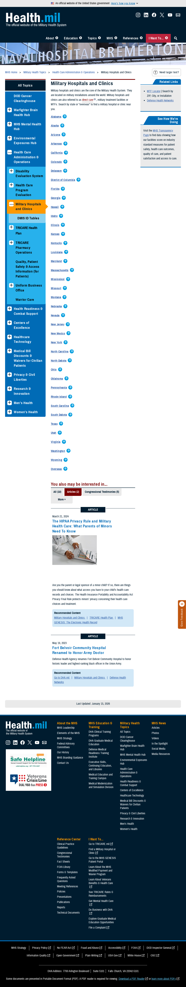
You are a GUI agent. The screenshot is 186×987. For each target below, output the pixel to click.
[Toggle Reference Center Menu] (141, 38)
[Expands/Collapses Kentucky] (57, 243)
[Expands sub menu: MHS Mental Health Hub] (9, 124)
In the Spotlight (160, 743)
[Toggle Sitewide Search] (175, 38)
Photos (155, 733)
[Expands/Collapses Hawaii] (56, 207)
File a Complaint (97, 927)
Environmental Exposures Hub (25, 140)
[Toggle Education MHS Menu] (80, 38)
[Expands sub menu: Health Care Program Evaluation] (11, 185)
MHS (110, 38)
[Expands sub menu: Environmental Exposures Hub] (9, 138)
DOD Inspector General (159, 948)
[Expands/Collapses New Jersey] (58, 324)
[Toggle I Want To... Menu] (166, 38)
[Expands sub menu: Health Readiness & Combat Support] (9, 308)
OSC (153, 955)
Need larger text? (166, 72)
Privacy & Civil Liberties (24, 377)
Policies (61, 891)
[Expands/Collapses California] (57, 153)
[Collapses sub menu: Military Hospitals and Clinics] (11, 204)
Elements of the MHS (68, 733)
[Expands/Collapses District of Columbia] (64, 180)
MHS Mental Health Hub (27, 126)
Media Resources (161, 754)
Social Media (158, 749)
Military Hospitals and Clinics (28, 206)
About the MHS (67, 723)
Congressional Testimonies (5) (102, 492)
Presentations (64, 897)
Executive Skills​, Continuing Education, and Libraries (100, 765)
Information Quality (37, 955)
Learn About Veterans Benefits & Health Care (101, 881)
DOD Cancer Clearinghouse (25, 98)
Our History (63, 752)
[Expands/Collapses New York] (57, 342)
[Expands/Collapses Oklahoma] (58, 379)
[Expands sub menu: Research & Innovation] (9, 388)
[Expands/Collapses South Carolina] (61, 406)
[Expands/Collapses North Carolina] (60, 351)
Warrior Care (25, 299)
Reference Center (69, 839)
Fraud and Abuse (90, 948)
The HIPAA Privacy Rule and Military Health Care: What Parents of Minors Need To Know (82, 526)
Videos (155, 738)
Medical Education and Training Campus (101, 776)
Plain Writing (91, 955)
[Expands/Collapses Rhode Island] (60, 397)
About (50, 38)
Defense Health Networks (160, 100)
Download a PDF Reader (131, 979)
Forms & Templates (67, 872)
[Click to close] (182, 604)
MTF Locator (153, 91)
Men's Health (23, 403)
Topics (92, 38)
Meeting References (67, 886)
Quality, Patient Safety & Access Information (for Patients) (27, 269)
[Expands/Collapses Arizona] (56, 135)
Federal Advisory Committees (66, 745)
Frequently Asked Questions (66, 879)
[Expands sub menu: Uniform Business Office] (11, 285)
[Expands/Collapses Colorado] (57, 162)
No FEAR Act (64, 948)
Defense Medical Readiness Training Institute (99, 753)
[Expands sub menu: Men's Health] (9, 403)
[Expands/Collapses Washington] (59, 451)
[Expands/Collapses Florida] (56, 189)
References (130, 38)
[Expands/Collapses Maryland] (57, 261)
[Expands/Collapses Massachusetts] (60, 270)
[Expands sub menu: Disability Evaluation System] (11, 171)
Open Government (66, 955)
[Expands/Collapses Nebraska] (57, 306)
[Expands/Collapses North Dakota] (59, 361)
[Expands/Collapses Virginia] (56, 442)
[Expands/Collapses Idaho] (55, 216)
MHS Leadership (65, 728)
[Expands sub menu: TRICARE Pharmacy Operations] (11, 242)
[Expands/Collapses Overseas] (57, 469)
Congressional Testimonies (64, 854)
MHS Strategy (64, 738)
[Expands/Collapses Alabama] (57, 117)
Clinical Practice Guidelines (65, 845)
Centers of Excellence (22, 325)
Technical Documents (68, 912)
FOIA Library (63, 867)
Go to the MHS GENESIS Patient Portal (102, 859)
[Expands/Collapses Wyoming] (57, 460)
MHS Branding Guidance (70, 757)
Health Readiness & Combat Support (28, 311)
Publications (63, 902)
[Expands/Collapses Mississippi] (58, 279)
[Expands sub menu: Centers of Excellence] (9, 322)
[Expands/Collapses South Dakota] (60, 415)
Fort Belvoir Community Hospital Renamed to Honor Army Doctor (79, 650)
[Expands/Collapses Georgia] (56, 198)
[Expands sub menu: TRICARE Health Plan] (11, 227)
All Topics (25, 85)
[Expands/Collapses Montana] (57, 297)
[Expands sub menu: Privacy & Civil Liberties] (9, 374)
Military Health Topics (130, 725)
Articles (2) (73, 492)
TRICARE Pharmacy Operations (24, 247)
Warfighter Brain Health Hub (26, 112)
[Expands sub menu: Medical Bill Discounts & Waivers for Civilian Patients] (9, 351)
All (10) (57, 492)
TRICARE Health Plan (102, 618)
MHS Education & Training (100, 725)
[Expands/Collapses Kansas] (56, 234)
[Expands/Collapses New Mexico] (59, 333)
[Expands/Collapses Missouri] (57, 288)
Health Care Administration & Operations (26, 157)
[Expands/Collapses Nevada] (56, 315)
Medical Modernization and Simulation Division (101, 785)
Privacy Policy (39, 948)
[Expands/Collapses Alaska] (56, 126)
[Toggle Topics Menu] (99, 38)
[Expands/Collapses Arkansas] (57, 144)
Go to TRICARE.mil (99, 844)
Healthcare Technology (22, 339)
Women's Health (26, 412)
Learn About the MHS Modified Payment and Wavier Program (100, 870)
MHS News (159, 723)
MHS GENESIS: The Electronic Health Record (88, 620)
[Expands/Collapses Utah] (54, 433)
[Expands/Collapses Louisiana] (57, 252)
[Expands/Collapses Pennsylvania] (60, 387)
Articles (156, 728)
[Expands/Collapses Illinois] (56, 225)
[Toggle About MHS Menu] (56, 38)
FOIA (134, 948)
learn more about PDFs (163, 979)
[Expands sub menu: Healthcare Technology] (9, 337)
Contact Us (63, 763)
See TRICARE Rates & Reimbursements (101, 894)
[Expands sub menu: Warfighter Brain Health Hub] (9, 110)
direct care (87, 100)
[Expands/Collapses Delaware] (57, 171)
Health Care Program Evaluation (24, 190)
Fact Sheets (63, 861)
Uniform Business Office (29, 287)
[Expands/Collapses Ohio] (54, 369)
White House (134, 955)
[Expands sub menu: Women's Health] (9, 412)
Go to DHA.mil (62, 677)
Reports (61, 907)
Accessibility (115, 948)
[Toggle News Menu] (115, 38)
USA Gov (113, 955)
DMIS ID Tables (28, 218)
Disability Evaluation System (29, 173)
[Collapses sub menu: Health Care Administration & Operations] (9, 152)
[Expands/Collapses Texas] (55, 424)
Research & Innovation (22, 391)
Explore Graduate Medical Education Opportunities (102, 920)
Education (71, 38)
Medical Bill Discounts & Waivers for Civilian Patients (28, 358)
